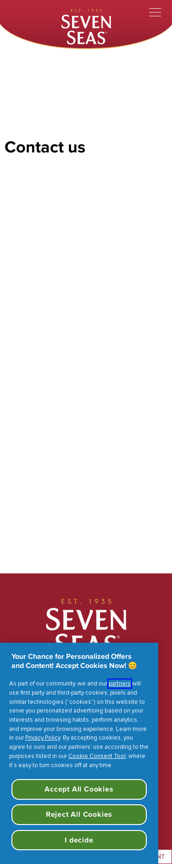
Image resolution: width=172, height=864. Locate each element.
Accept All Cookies (78, 789)
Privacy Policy (42, 737)
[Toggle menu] (155, 12)
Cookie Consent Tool (97, 756)
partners (120, 683)
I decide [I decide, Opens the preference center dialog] (79, 840)
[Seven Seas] (86, 25)
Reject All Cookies (79, 814)
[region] (79, 753)
